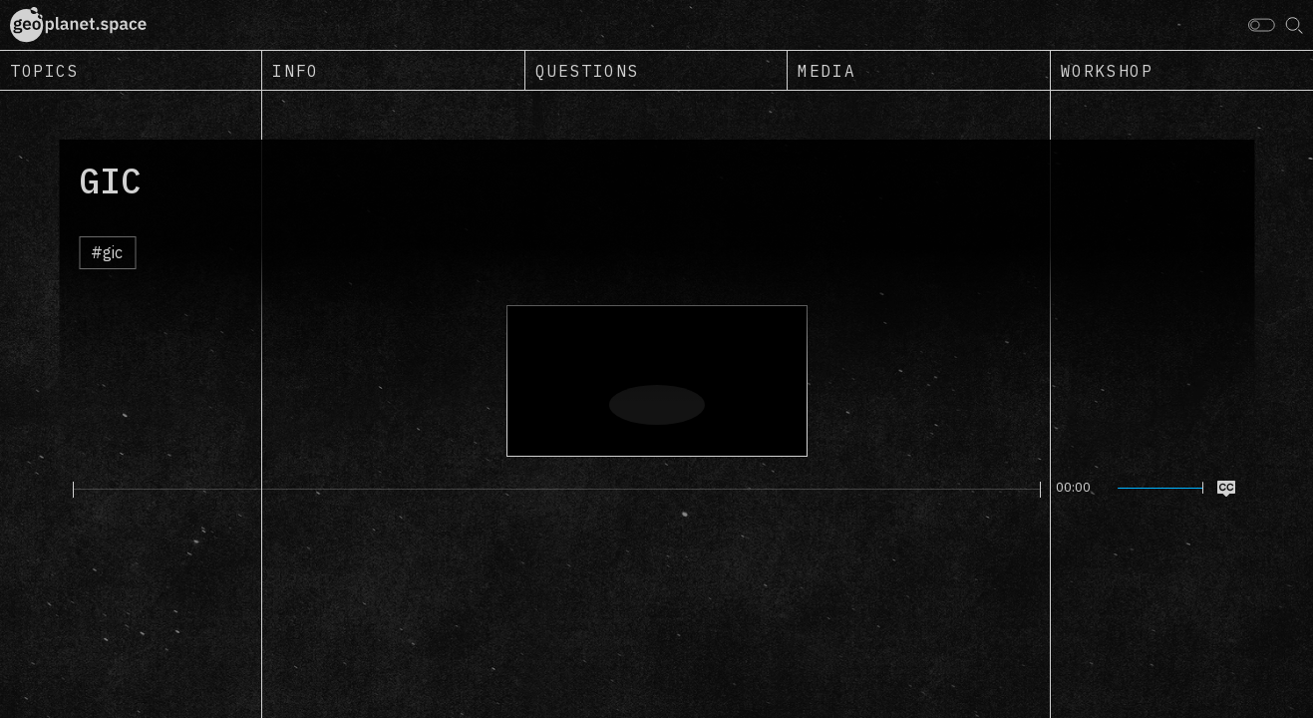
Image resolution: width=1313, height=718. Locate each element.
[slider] (557, 490)
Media (826, 71)
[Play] (61, 489)
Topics (45, 71)
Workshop (1107, 71)
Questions (587, 71)
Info (295, 71)
